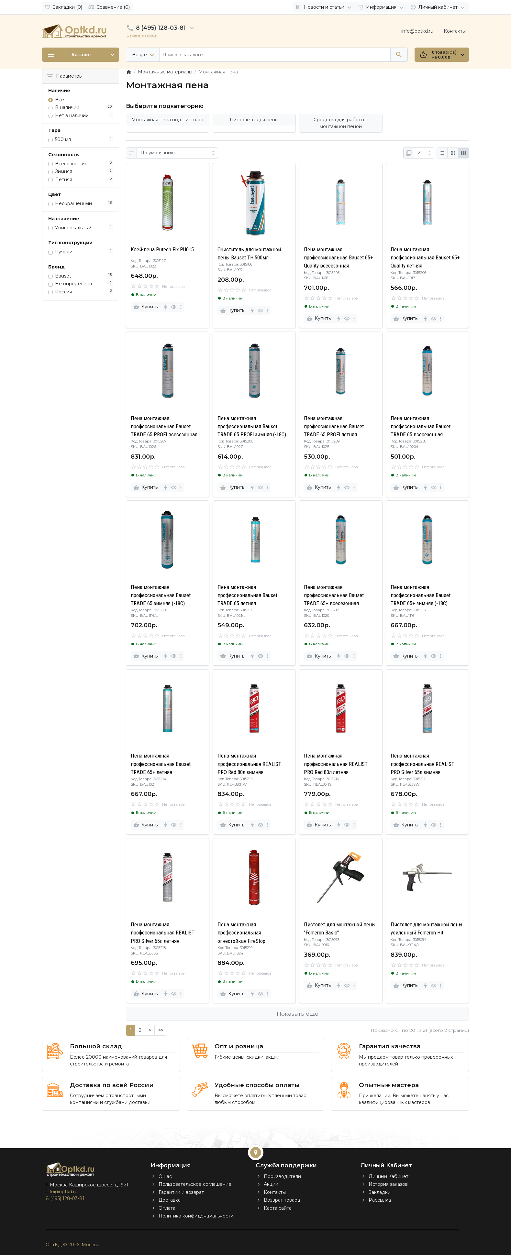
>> (160, 1030)
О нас (165, 1176)
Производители (282, 1176)
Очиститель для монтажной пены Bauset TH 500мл (249, 253)
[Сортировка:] (177, 152)
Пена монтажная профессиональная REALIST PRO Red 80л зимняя (249, 763)
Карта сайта (278, 1208)
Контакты (455, 31)
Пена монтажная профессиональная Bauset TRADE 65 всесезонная (420, 426)
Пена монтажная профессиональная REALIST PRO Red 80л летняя (336, 763)
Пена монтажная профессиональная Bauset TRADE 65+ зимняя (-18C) (420, 595)
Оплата (167, 1208)
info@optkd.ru (417, 31)
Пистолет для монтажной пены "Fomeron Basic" (340, 928)
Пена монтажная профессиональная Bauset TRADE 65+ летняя (161, 763)
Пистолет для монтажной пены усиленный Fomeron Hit (426, 928)
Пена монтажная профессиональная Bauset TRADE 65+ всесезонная (334, 595)
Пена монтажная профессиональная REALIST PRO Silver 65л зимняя (422, 763)
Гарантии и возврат (181, 1192)
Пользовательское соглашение (195, 1184)
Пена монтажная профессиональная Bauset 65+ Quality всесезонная (338, 257)
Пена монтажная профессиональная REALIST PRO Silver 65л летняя (162, 932)
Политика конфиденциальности (196, 1216)
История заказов (388, 1184)
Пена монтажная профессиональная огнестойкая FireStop (241, 932)
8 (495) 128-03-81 (161, 27)
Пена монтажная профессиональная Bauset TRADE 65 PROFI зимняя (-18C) (251, 426)
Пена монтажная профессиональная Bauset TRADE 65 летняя (247, 595)
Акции (271, 1184)
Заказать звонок (142, 35)
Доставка (170, 1200)
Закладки (380, 1192)
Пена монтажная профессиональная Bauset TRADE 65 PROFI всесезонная (164, 426)
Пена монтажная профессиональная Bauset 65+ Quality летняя (425, 257)
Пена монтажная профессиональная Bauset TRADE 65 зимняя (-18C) (161, 595)
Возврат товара (282, 1200)
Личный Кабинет (388, 1176)
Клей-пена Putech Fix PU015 (162, 249)
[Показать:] (424, 152)
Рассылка (380, 1200)
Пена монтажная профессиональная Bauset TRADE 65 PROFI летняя (334, 426)
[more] (181, 307)
